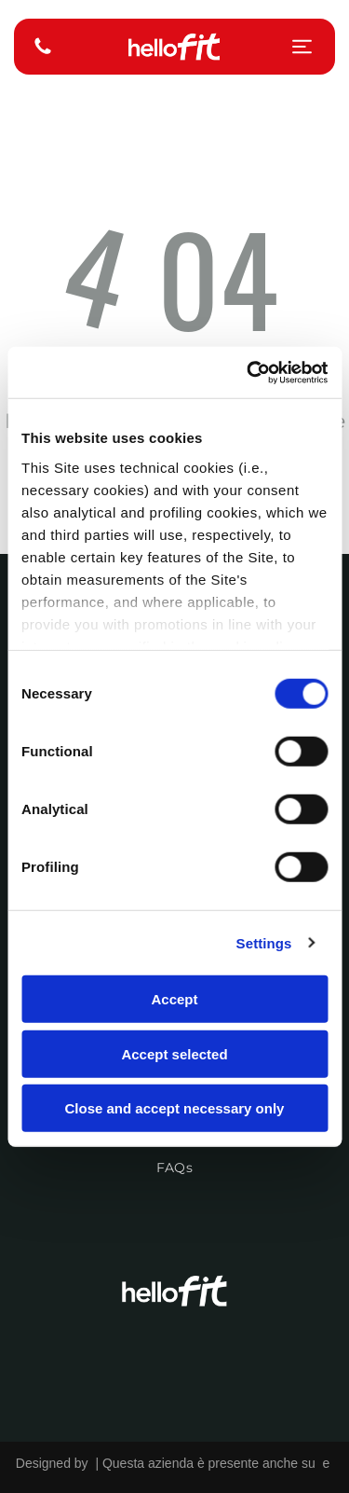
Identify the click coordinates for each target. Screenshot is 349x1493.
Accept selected (174, 1053)
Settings (264, 942)
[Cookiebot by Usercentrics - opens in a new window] (248, 372)
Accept (174, 999)
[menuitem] (174, 1158)
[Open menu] (302, 47)
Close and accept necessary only (175, 1108)
